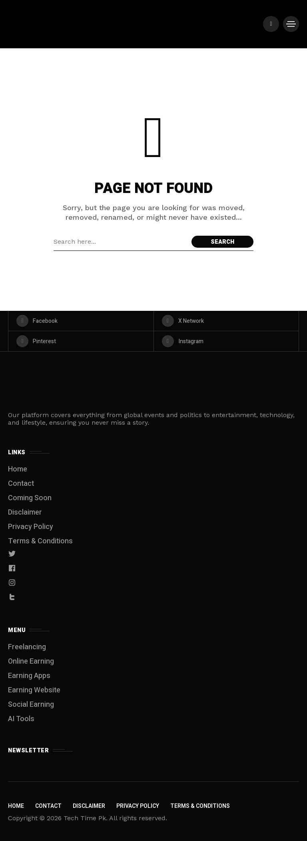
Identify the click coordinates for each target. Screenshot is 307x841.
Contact (21, 483)
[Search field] (120, 242)
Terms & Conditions (40, 541)
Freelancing (27, 647)
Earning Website (34, 690)
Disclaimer (25, 512)
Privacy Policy (30, 526)
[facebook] (81, 321)
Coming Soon (30, 498)
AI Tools (21, 719)
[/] (271, 24)
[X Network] (226, 321)
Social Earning (31, 704)
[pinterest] (81, 341)
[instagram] (226, 341)
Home (17, 469)
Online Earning (31, 661)
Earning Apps (29, 675)
